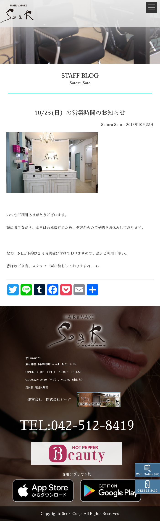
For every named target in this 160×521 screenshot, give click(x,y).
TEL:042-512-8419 (76, 425)
